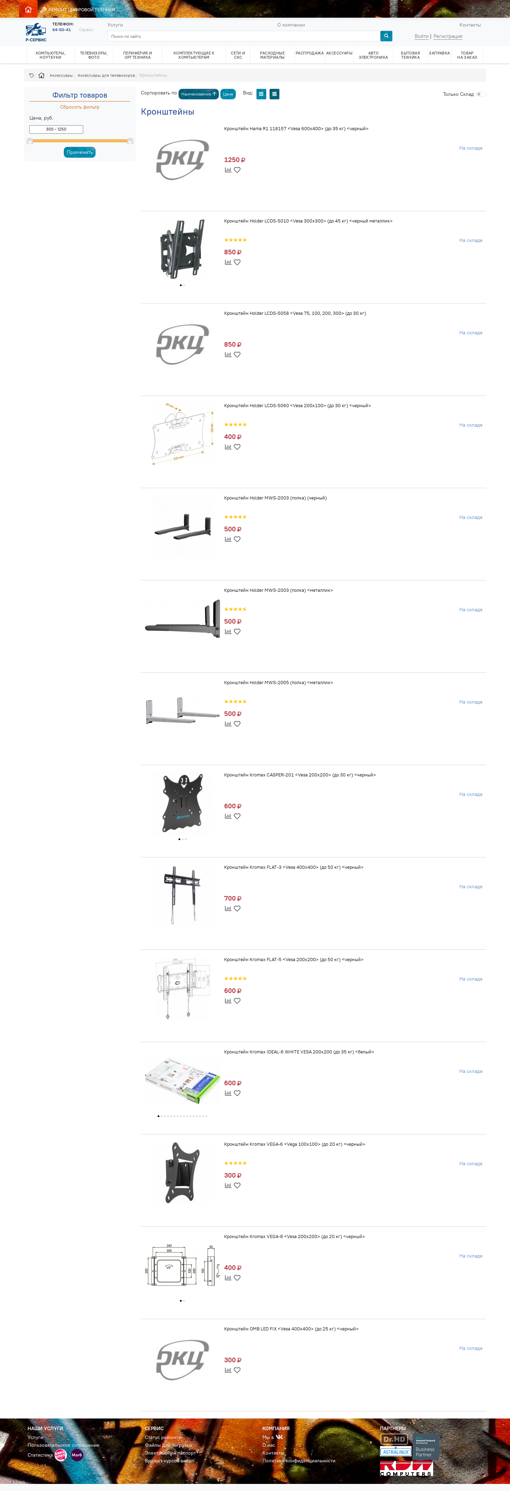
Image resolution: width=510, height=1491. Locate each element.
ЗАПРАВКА (439, 53)
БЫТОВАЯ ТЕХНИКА (410, 55)
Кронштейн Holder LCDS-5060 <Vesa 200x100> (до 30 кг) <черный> (297, 405)
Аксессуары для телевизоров (106, 75)
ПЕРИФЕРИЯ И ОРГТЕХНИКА (137, 55)
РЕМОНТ (77, 10)
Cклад (458, 94)
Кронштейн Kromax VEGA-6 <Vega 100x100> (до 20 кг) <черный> (295, 1144)
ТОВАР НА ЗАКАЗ (467, 55)
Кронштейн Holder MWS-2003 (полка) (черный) (275, 498)
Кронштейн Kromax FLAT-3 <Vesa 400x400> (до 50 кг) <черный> (294, 867)
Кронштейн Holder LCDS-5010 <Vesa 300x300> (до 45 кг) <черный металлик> (308, 221)
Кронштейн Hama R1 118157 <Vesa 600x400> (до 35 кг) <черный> (296, 128)
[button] (31, 75)
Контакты (470, 25)
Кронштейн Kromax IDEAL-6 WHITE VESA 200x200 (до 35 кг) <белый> (299, 1051)
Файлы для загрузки (168, 1445)
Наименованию (198, 94)
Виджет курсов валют (169, 1460)
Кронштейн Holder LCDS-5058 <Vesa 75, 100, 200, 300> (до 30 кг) (295, 313)
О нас (268, 1445)
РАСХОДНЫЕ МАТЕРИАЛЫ (272, 55)
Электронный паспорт (170, 1453)
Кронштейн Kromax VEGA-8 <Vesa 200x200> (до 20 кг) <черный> (294, 1236)
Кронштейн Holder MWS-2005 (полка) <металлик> (278, 682)
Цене (228, 94)
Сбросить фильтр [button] (80, 107)
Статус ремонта (163, 1437)
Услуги (115, 25)
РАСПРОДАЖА (310, 53)
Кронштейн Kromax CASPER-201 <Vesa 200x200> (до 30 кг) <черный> (300, 775)
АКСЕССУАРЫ (339, 53)
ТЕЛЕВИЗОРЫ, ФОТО (94, 55)
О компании (291, 25)
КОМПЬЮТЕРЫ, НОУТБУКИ (51, 55)
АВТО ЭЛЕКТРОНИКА (373, 55)
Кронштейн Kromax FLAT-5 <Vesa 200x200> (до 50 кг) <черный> (294, 959)
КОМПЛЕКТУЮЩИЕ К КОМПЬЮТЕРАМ (194, 55)
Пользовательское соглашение (64, 1445)
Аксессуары (61, 75)
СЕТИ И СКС (238, 55)
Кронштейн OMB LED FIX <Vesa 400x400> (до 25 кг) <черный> (291, 1328)
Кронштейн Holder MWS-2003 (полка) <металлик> (278, 590)
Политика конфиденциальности (298, 1460)
